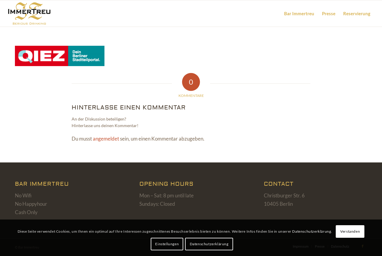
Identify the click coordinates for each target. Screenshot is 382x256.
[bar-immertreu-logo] (36, 13)
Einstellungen (167, 244)
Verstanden (350, 231)
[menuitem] (299, 13)
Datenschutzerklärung (311, 231)
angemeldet (106, 138)
